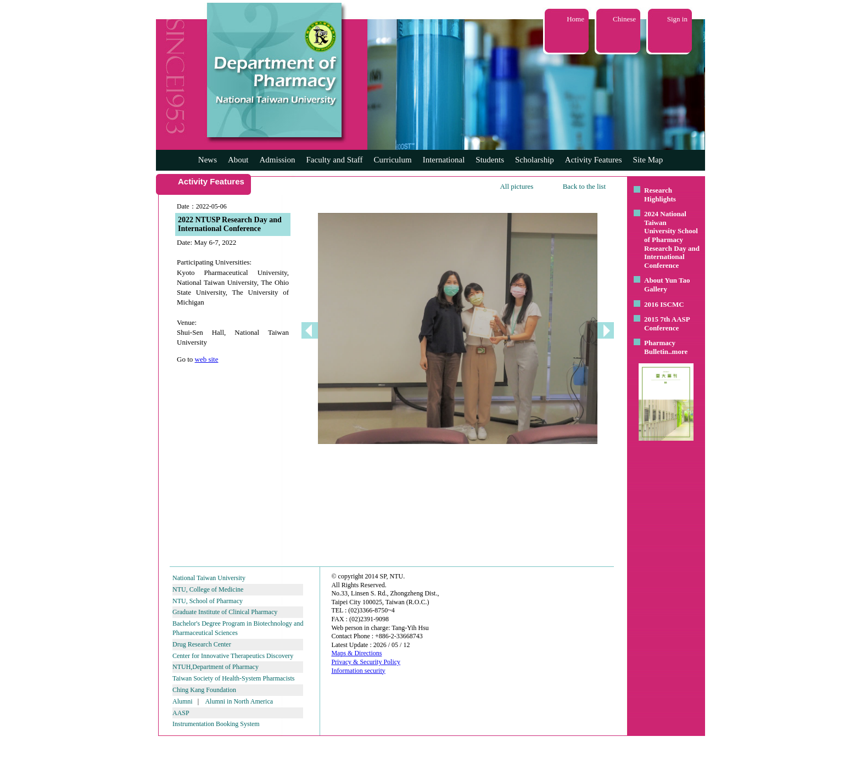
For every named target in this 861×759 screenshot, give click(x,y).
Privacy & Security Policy (365, 662)
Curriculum (393, 159)
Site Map (648, 159)
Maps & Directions (356, 653)
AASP (180, 713)
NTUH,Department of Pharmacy (215, 667)
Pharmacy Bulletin (659, 347)
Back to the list (584, 186)
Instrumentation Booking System (216, 724)
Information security (358, 670)
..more (677, 351)
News (207, 159)
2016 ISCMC (664, 304)
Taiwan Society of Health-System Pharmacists (233, 678)
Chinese (624, 19)
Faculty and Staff (334, 159)
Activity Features (593, 159)
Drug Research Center (201, 644)
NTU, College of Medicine (207, 589)
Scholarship (534, 159)
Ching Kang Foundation (204, 690)
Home (575, 19)
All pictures (516, 186)
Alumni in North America (239, 701)
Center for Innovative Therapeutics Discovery (232, 656)
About (238, 159)
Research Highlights (660, 194)
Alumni (182, 701)
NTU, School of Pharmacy (207, 601)
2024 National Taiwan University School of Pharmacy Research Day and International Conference (672, 239)
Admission (277, 159)
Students (490, 159)
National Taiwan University (208, 578)
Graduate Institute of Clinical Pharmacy (224, 612)
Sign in (677, 19)
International (444, 159)
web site (207, 359)
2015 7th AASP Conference (667, 323)
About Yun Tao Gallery (667, 284)
